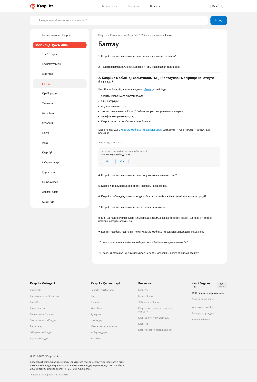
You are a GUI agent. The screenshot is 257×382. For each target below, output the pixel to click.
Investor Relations (201, 319)
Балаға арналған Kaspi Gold (44, 296)
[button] (159, 121)
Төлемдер (96, 302)
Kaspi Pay (143, 290)
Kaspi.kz (102, 35)
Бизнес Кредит (146, 296)
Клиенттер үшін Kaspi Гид (124, 35)
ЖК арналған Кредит (41, 332)
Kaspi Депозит (38, 308)
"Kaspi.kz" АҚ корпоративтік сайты (49, 374)
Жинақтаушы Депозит (42, 314)
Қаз (214, 6)
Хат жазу (221, 285)
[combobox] (122, 20)
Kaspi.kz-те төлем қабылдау (153, 317)
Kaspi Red (35, 302)
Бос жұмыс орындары (203, 313)
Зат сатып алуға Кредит (43, 320)
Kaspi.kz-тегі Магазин (103, 290)
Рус (223, 6)
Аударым (96, 314)
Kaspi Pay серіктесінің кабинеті (155, 330)
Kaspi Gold (35, 290)
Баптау (148, 89)
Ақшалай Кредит (39, 338)
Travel (94, 296)
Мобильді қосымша (151, 35)
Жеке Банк (96, 308)
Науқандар (96, 320)
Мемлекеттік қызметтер (104, 326)
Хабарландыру (99, 332)
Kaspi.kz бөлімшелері (203, 299)
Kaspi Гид (96, 338)
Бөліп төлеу (36, 326)
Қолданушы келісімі (202, 307)
